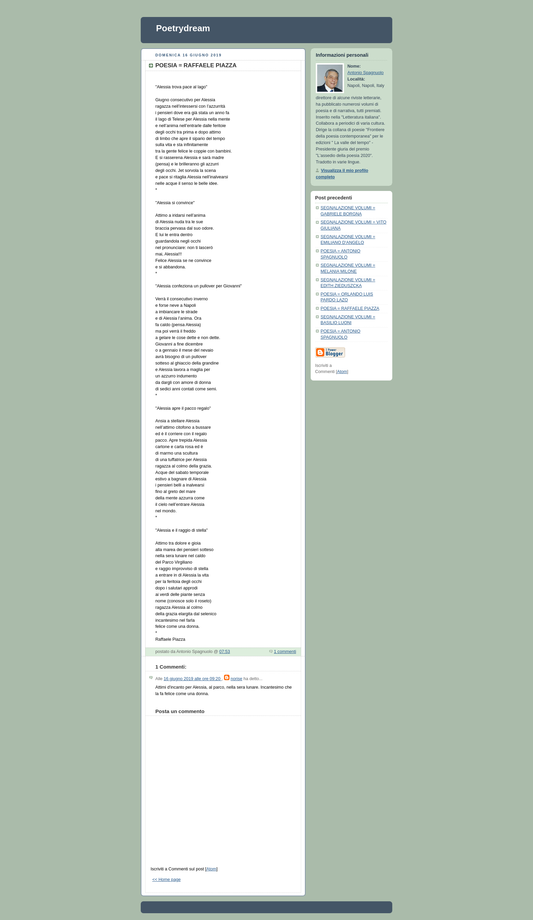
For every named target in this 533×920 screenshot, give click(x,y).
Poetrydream (183, 28)
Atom (211, 869)
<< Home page (166, 879)
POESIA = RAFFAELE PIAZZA (350, 308)
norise (236, 678)
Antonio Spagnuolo (365, 72)
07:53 (224, 651)
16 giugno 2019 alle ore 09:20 (193, 678)
